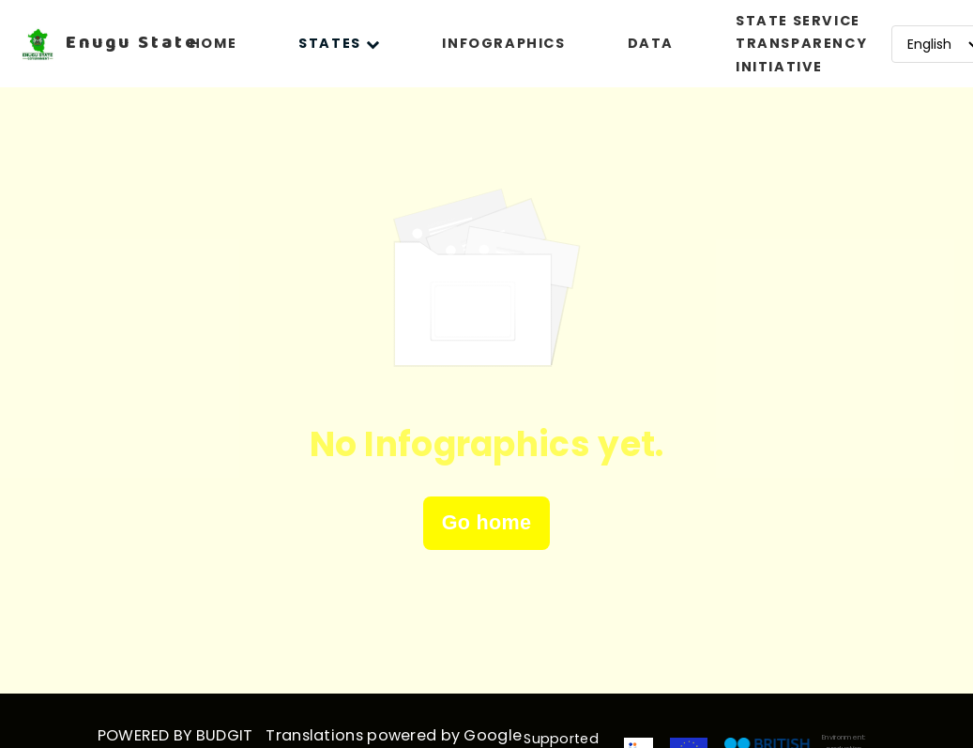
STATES (339, 43)
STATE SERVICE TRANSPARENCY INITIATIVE (801, 43)
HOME (213, 43)
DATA (651, 43)
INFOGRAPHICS (503, 43)
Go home (487, 522)
